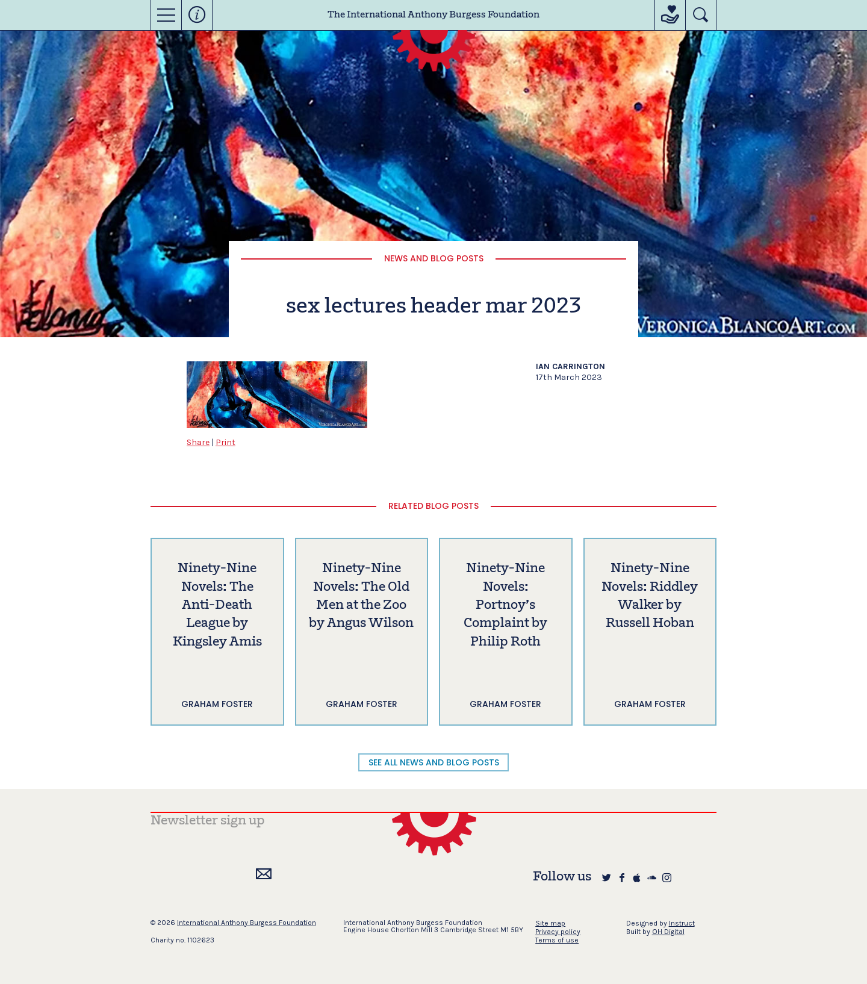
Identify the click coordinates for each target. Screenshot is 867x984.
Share (198, 442)
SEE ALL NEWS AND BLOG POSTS (433, 762)
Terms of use (557, 940)
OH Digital (668, 931)
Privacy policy (557, 931)
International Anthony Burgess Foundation (246, 922)
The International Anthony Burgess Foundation (433, 15)
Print (225, 442)
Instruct (682, 923)
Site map (550, 923)
